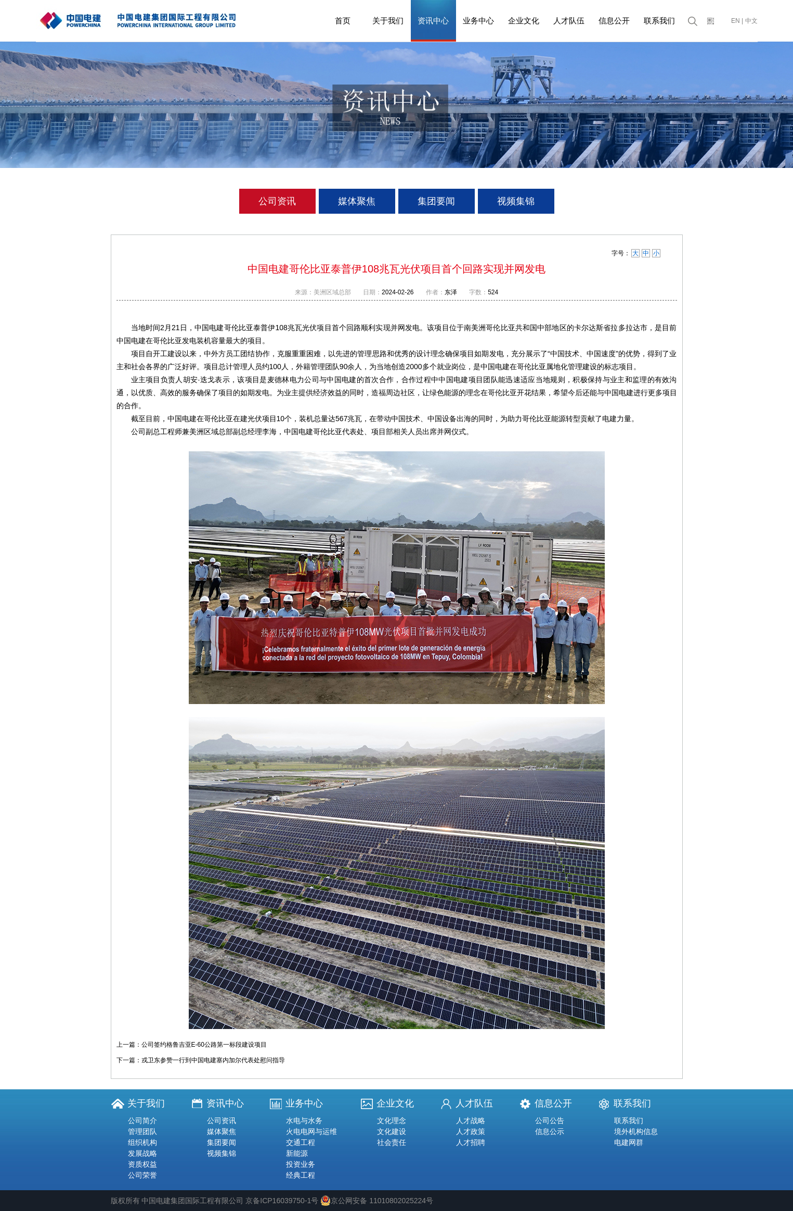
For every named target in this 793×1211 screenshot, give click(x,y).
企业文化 (523, 20)
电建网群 (628, 1142)
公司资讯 (277, 201)
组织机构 (142, 1142)
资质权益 (142, 1164)
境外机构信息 (636, 1131)
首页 (342, 20)
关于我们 (388, 20)
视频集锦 (516, 201)
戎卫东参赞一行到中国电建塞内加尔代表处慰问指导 (213, 1060)
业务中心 (478, 20)
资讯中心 (433, 20)
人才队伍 (568, 20)
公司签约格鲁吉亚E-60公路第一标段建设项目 (204, 1044)
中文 (751, 20)
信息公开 (614, 20)
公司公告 (549, 1120)
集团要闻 (436, 201)
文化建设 (391, 1131)
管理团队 (142, 1131)
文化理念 (391, 1120)
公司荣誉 (142, 1175)
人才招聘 (470, 1142)
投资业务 (300, 1164)
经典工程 (300, 1175)
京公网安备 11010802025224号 (376, 1200)
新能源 (297, 1153)
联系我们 (659, 20)
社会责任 (391, 1142)
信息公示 (549, 1131)
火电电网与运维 (311, 1131)
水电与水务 (304, 1120)
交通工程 (300, 1142)
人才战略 (470, 1120)
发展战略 (142, 1153)
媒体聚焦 (356, 201)
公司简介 (142, 1120)
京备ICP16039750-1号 (281, 1200)
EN (735, 20)
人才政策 (470, 1131)
